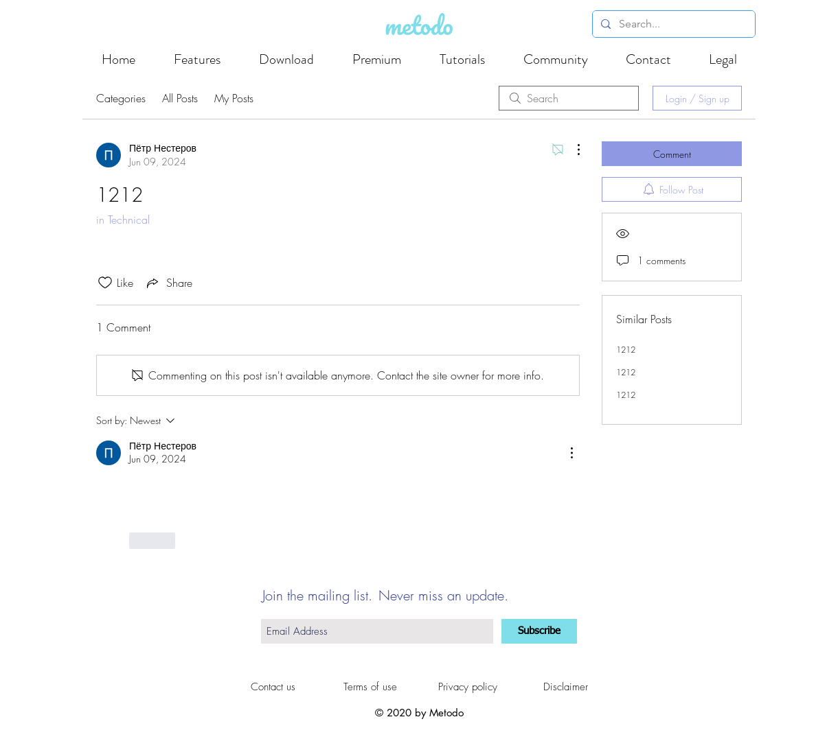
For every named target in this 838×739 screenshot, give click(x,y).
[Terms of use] (370, 687)
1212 (625, 349)
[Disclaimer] (565, 687)
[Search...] (672, 24)
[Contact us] (272, 687)
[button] (723, 60)
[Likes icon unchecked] (105, 282)
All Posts (180, 98)
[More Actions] (571, 149)
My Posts (233, 98)
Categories (121, 98)
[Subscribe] (539, 631)
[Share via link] (168, 282)
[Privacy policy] (468, 687)
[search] (569, 98)
